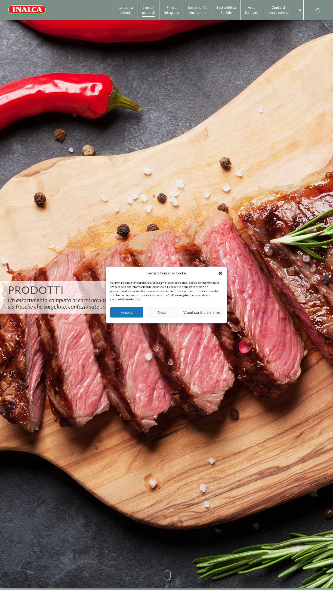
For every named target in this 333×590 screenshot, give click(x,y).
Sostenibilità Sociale (226, 10)
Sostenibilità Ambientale (197, 10)
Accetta (127, 312)
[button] (220, 273)
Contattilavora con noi (278, 10)
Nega (162, 312)
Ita (298, 10)
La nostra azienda (125, 10)
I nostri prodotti (148, 10)
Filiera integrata (171, 10)
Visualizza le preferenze (201, 312)
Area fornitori (251, 10)
